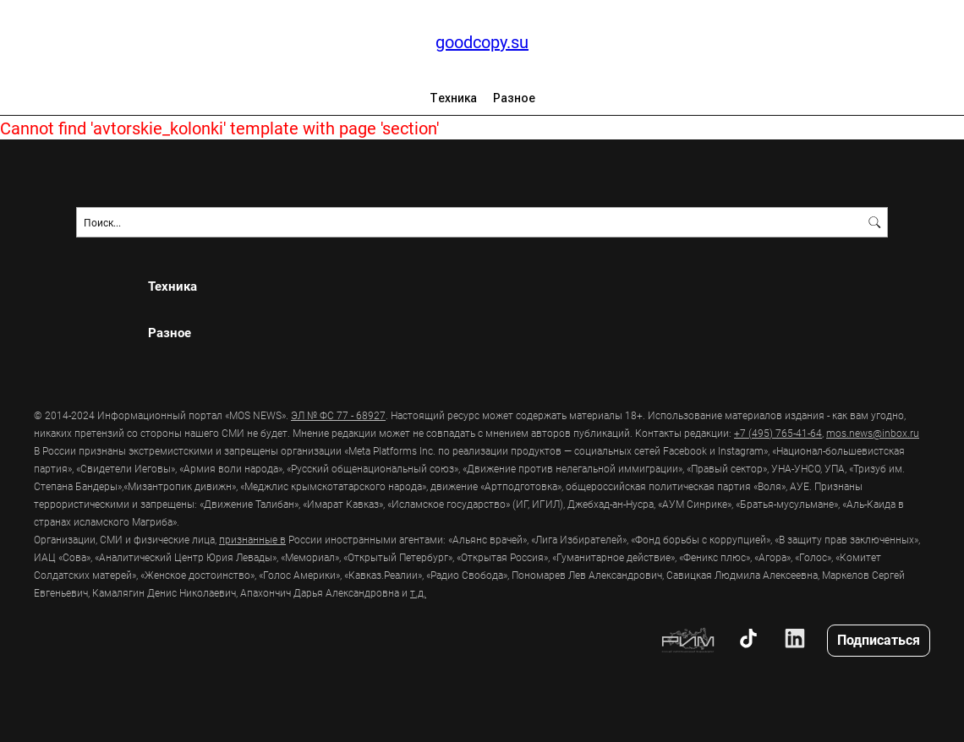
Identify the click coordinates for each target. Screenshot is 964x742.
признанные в (252, 539)
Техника (453, 98)
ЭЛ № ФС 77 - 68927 (338, 415)
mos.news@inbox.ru (872, 432)
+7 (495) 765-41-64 (778, 432)
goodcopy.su (482, 41)
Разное (514, 98)
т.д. (418, 592)
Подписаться (878, 639)
